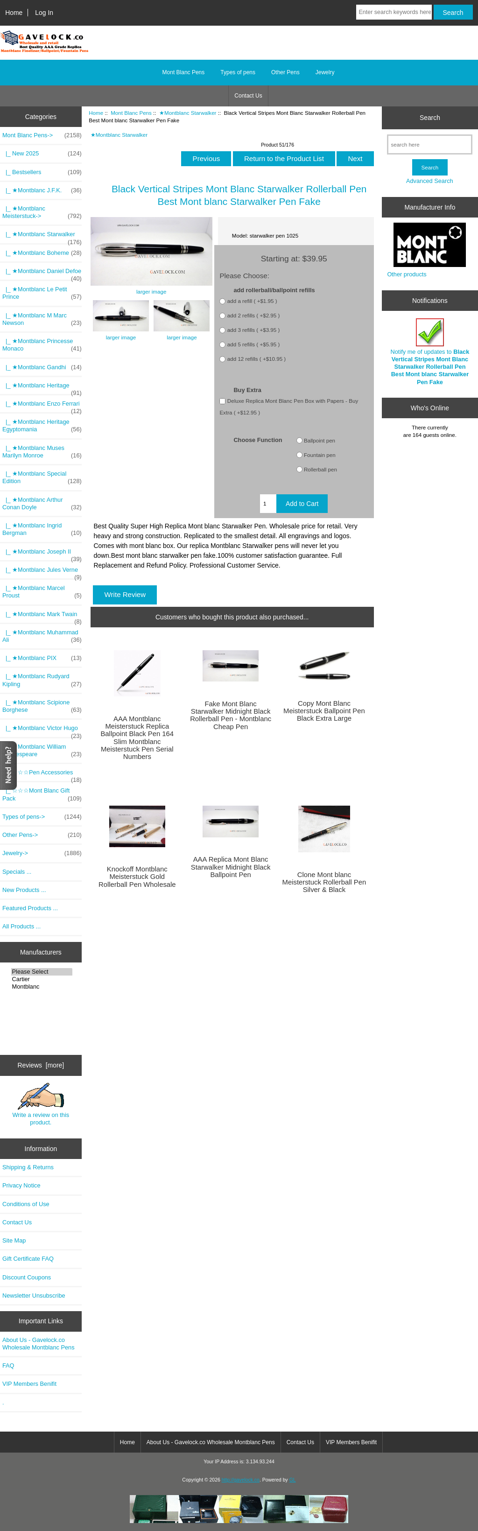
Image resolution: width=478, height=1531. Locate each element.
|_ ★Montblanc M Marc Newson (42, 319)
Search (430, 117)
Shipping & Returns (28, 1167)
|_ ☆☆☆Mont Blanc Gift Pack (42, 794)
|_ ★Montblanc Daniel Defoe (42, 273)
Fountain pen (320, 455)
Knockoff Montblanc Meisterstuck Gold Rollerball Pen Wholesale (137, 876)
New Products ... (24, 889)
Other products (406, 274)
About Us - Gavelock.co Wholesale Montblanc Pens (38, 1343)
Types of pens (237, 72)
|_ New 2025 (42, 153)
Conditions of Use (25, 1204)
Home (13, 12)
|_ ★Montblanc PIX (42, 658)
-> (42, 135)
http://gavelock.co (241, 1479)
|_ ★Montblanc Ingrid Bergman (42, 529)
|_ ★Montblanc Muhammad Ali (42, 636)
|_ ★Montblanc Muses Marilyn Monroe (42, 451)
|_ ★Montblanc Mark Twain (42, 617)
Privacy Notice (21, 1185)
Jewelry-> (42, 853)
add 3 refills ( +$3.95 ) (253, 330)
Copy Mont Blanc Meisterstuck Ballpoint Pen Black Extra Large (324, 711)
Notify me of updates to (430, 352)
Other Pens (285, 72)
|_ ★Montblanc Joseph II (42, 554)
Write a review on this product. (41, 1104)
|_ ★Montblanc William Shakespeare (42, 750)
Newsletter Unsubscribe (33, 1295)
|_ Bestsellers (42, 172)
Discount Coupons (26, 1277)
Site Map (14, 1240)
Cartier (41, 979)
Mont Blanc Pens (131, 113)
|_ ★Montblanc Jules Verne (42, 572)
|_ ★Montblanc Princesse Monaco (42, 344)
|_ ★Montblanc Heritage (42, 388)
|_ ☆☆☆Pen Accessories (42, 775)
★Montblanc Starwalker (187, 113)
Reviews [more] (41, 1065)
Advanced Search (429, 180)
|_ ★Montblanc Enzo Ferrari (42, 406)
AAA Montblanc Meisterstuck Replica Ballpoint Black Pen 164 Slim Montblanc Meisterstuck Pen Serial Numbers (137, 737)
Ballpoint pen (319, 440)
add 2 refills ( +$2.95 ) (253, 316)
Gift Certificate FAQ (28, 1258)
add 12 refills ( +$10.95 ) (256, 359)
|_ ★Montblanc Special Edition (42, 477)
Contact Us (248, 95)
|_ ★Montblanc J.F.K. (42, 190)
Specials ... (16, 871)
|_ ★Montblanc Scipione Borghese (42, 706)
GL (292, 1479)
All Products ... (21, 926)
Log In (44, 12)
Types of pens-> (42, 817)
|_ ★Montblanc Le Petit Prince (42, 293)
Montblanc (41, 986)
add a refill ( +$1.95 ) (252, 301)
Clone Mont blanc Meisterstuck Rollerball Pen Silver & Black (324, 882)
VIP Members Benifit (29, 1383)
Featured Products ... (30, 908)
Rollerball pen (320, 469)
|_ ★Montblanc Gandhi (42, 367)
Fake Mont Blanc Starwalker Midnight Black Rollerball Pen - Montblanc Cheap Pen (230, 715)
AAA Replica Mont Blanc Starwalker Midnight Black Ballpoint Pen (231, 867)
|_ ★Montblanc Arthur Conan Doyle (42, 503)
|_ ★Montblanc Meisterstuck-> (42, 212)
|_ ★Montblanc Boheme (42, 253)
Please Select (41, 972)
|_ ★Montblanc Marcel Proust (42, 591)
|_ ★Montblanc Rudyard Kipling (42, 680)
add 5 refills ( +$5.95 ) (253, 345)
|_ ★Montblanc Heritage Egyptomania (42, 425)
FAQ (8, 1365)
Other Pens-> (42, 835)
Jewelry (325, 72)
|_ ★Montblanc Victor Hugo (42, 730)
